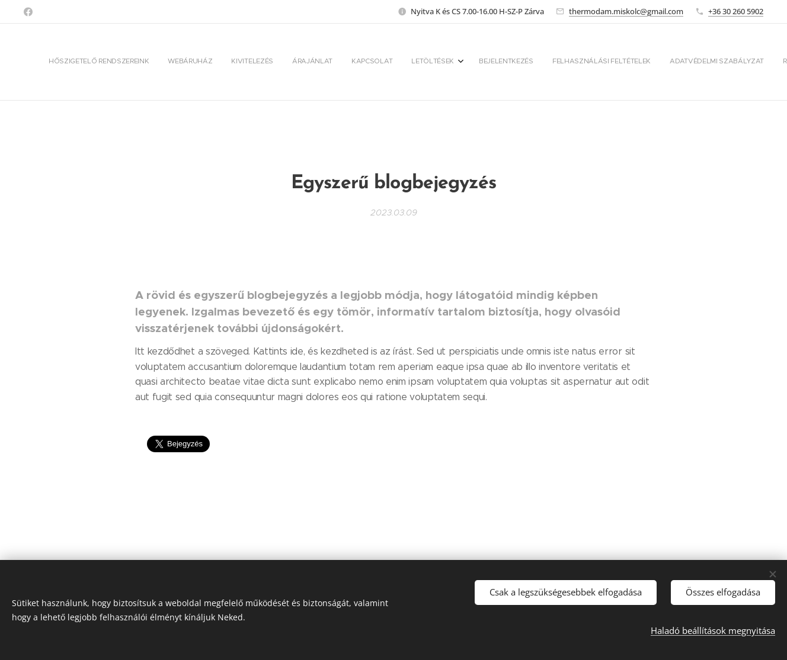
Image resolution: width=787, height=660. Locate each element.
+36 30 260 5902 (735, 11)
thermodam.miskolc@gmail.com (626, 11)
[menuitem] (318, 62)
